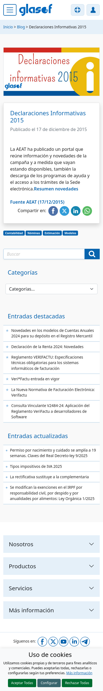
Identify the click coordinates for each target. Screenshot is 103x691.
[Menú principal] (9, 10)
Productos (22, 566)
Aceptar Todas (22, 683)
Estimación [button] (52, 233)
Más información (79, 673)
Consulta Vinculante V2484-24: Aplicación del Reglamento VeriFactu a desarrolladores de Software (50, 411)
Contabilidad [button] (14, 233)
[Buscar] (92, 254)
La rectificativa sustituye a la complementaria (49, 476)
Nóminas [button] (33, 233)
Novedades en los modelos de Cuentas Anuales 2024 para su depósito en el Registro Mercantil (52, 333)
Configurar (49, 683)
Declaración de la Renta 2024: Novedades (47, 346)
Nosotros (21, 544)
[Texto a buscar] (44, 254)
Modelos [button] (70, 233)
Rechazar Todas (77, 683)
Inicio (8, 26)
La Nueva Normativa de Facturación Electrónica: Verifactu (53, 392)
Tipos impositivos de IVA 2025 (36, 466)
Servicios (20, 588)
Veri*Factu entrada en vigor (35, 378)
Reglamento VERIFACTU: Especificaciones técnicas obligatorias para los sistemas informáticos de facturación (47, 362)
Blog (21, 26)
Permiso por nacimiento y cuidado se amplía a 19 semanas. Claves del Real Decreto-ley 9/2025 (53, 452)
